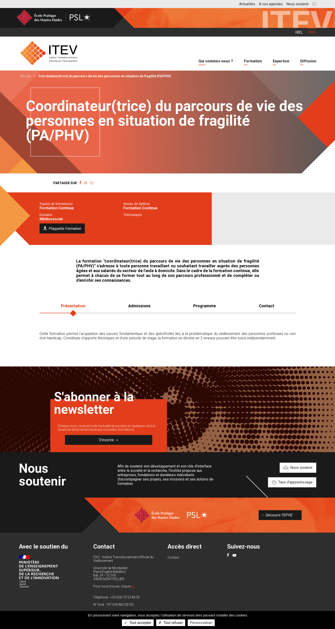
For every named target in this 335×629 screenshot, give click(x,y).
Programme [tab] (204, 305)
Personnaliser (201, 623)
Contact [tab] (266, 305)
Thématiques (132, 215)
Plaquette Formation (65, 228)
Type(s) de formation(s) (56, 204)
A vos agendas (271, 4)
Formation (253, 61)
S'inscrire (108, 440)
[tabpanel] (168, 341)
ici (133, 586)
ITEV (311, 32)
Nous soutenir (297, 4)
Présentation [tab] (73, 305)
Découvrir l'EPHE (278, 515)
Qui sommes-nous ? (215, 61)
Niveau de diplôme (136, 204)
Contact (173, 557)
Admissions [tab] (139, 305)
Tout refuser (170, 623)
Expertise (281, 61)
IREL (299, 32)
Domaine (46, 215)
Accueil (25, 76)
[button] (314, 4)
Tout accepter (137, 623)
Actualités (247, 4)
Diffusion (308, 61)
